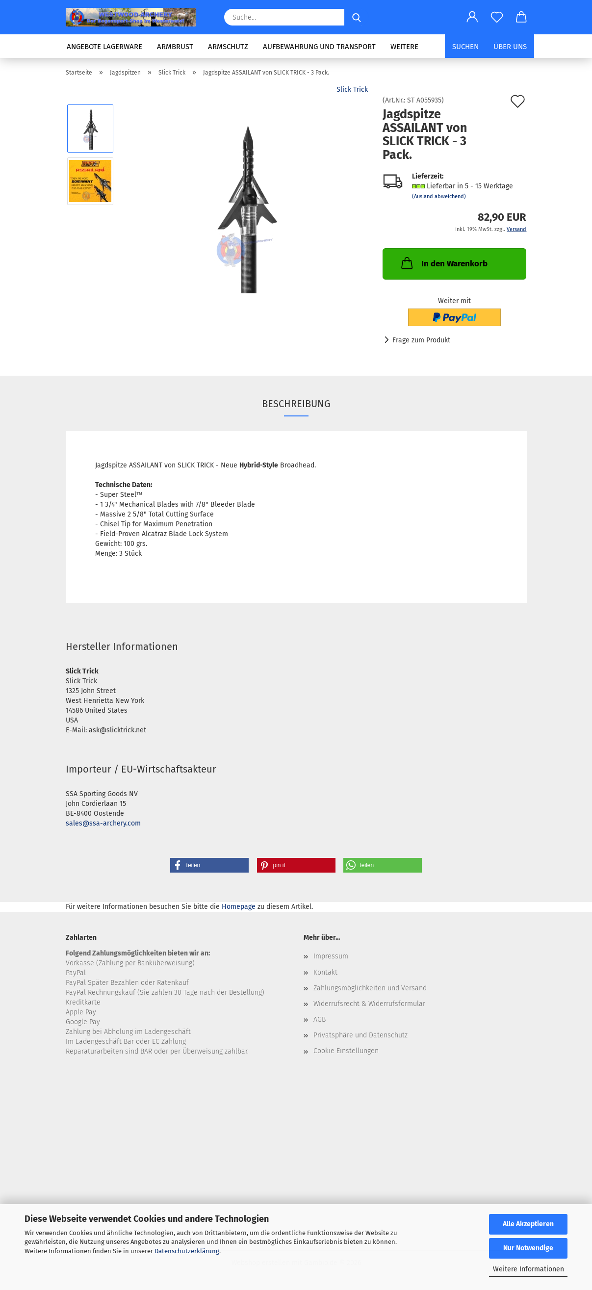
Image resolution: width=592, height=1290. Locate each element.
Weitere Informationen (528, 1269)
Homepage (239, 907)
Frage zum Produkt (421, 340)
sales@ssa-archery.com (103, 823)
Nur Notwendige (528, 1248)
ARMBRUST (175, 46)
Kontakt (325, 972)
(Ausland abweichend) (439, 196)
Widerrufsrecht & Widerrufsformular (369, 1004)
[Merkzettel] (497, 17)
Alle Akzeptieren (528, 1224)
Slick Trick (352, 89)
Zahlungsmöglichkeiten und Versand (370, 988)
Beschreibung (296, 404)
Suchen (465, 46)
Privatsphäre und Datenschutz (360, 1035)
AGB (319, 1019)
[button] (472, 17)
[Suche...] (356, 17)
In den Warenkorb (443, 263)
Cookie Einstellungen (346, 1051)
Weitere (404, 46)
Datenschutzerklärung (186, 1251)
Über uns (510, 46)
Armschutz (228, 46)
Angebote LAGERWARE (104, 46)
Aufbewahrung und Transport (319, 46)
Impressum (330, 956)
